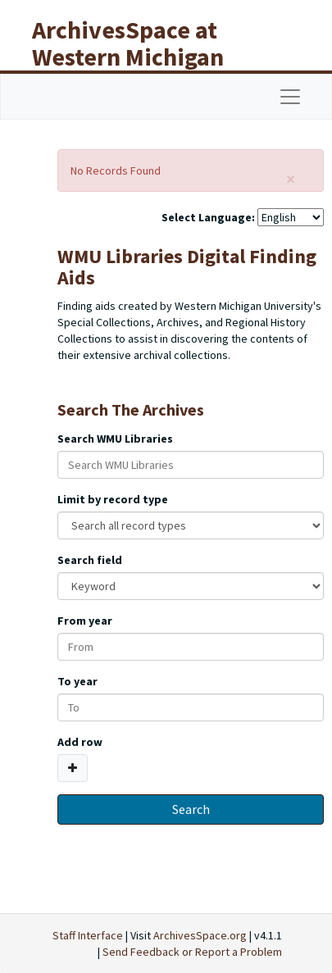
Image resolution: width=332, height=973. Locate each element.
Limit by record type (112, 499)
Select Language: (208, 217)
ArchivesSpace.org (200, 935)
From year (84, 620)
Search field (89, 559)
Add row (79, 741)
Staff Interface (87, 935)
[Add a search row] (72, 768)
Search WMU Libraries (115, 438)
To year (77, 681)
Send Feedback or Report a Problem (192, 951)
